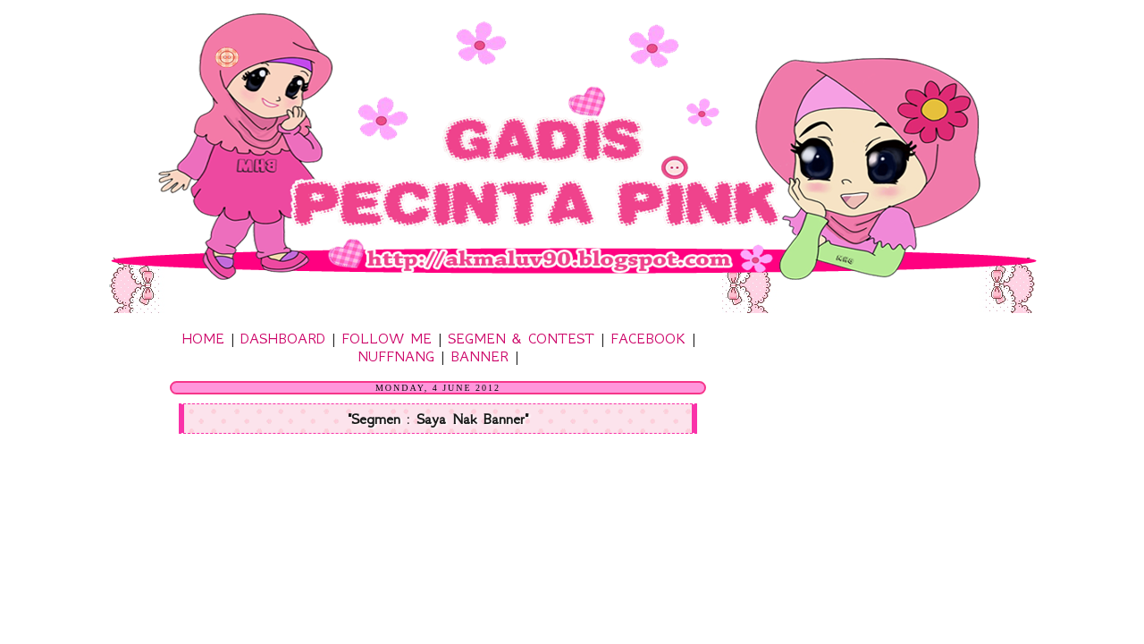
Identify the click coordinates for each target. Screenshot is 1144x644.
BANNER (479, 356)
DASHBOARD (282, 338)
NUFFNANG (396, 356)
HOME (202, 338)
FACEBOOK (648, 338)
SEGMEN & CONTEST (521, 338)
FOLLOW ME (386, 338)
